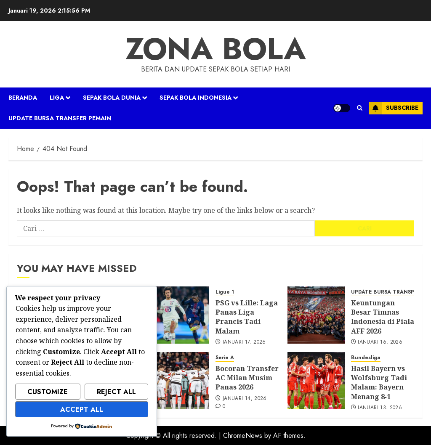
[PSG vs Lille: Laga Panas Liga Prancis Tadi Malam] (180, 315)
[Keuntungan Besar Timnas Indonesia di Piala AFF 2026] (316, 315)
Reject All (116, 392)
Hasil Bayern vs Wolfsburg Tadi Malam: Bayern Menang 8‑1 (379, 382)
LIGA (57, 97)
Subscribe (393, 108)
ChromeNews (242, 435)
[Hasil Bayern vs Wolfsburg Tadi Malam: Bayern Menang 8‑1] (316, 380)
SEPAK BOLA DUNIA (112, 97)
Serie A (225, 357)
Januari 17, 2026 (244, 342)
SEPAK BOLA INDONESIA (195, 97)
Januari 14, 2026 (245, 398)
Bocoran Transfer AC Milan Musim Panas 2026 (247, 378)
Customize (47, 392)
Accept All (81, 409)
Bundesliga (365, 357)
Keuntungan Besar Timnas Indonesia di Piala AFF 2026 (382, 317)
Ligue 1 (225, 292)
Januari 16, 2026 (380, 342)
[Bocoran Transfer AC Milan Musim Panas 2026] (180, 380)
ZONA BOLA (215, 49)
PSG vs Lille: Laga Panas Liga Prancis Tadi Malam (247, 317)
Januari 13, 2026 (380, 408)
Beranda (22, 97)
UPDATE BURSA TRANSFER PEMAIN (59, 118)
